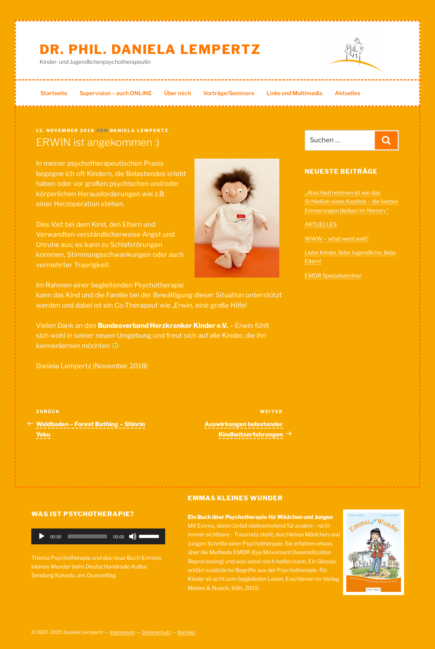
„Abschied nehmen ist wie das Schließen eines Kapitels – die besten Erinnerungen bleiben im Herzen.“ (351, 201)
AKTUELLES (321, 224)
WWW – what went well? (336, 238)
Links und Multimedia (294, 93)
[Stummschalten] (133, 536)
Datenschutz (156, 632)
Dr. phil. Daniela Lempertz (150, 49)
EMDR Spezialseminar (333, 275)
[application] (98, 536)
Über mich (177, 93)
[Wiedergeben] (42, 536)
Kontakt (186, 632)
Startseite (53, 93)
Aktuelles (347, 93)
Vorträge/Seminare (228, 93)
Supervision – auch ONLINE (116, 93)
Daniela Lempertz (139, 130)
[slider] (87, 536)
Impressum (122, 632)
